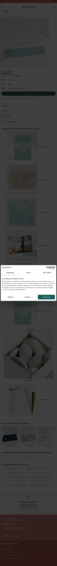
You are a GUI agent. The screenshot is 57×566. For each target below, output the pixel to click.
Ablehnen (10, 297)
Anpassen (29, 297)
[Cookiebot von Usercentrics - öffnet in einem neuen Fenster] (47, 267)
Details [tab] (28, 272)
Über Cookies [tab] (47, 272)
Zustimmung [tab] (10, 272)
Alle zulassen (46, 297)
